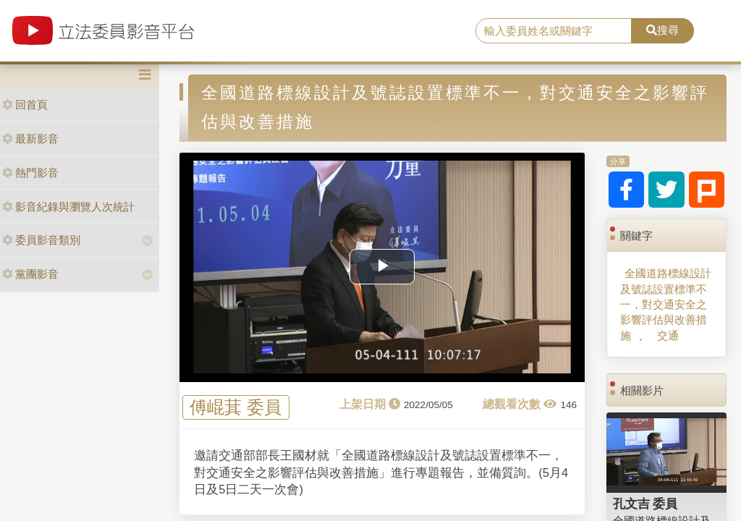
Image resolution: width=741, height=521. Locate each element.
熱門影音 (30, 172)
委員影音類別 (41, 240)
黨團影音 (30, 274)
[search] (553, 31)
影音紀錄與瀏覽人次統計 (68, 206)
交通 (668, 335)
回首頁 (25, 104)
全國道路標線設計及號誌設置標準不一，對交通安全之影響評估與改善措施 (665, 304)
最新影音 (30, 138)
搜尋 (662, 30)
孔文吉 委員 (645, 503)
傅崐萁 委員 (235, 408)
